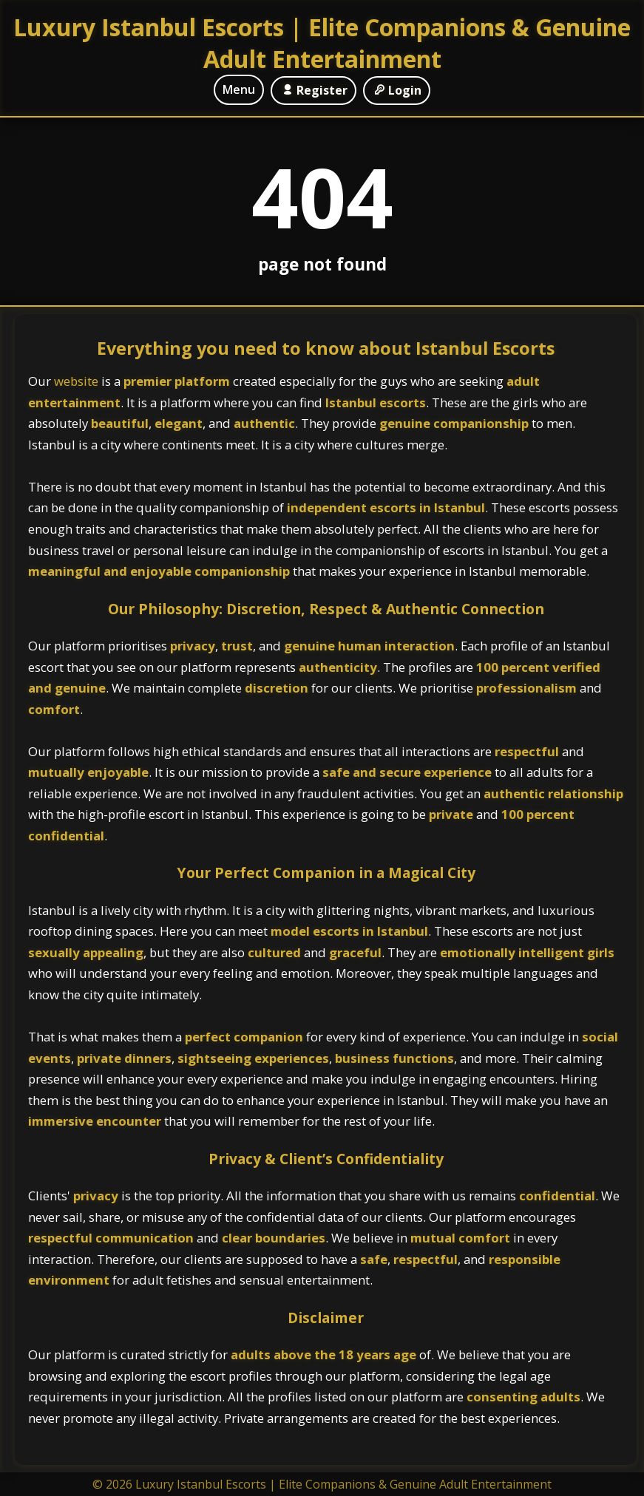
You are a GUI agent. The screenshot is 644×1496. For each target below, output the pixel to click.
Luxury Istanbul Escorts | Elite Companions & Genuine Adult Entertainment (322, 43)
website (77, 381)
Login (396, 90)
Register (313, 90)
